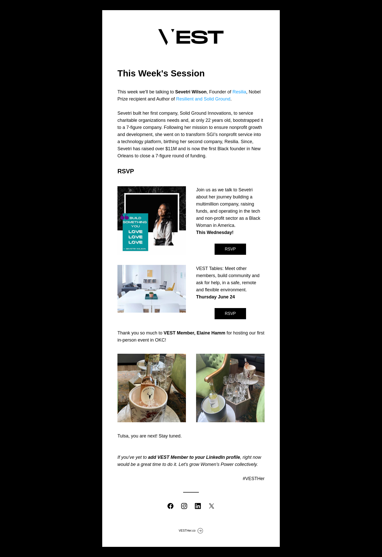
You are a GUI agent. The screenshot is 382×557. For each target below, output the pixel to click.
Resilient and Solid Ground (203, 99)
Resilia (239, 91)
